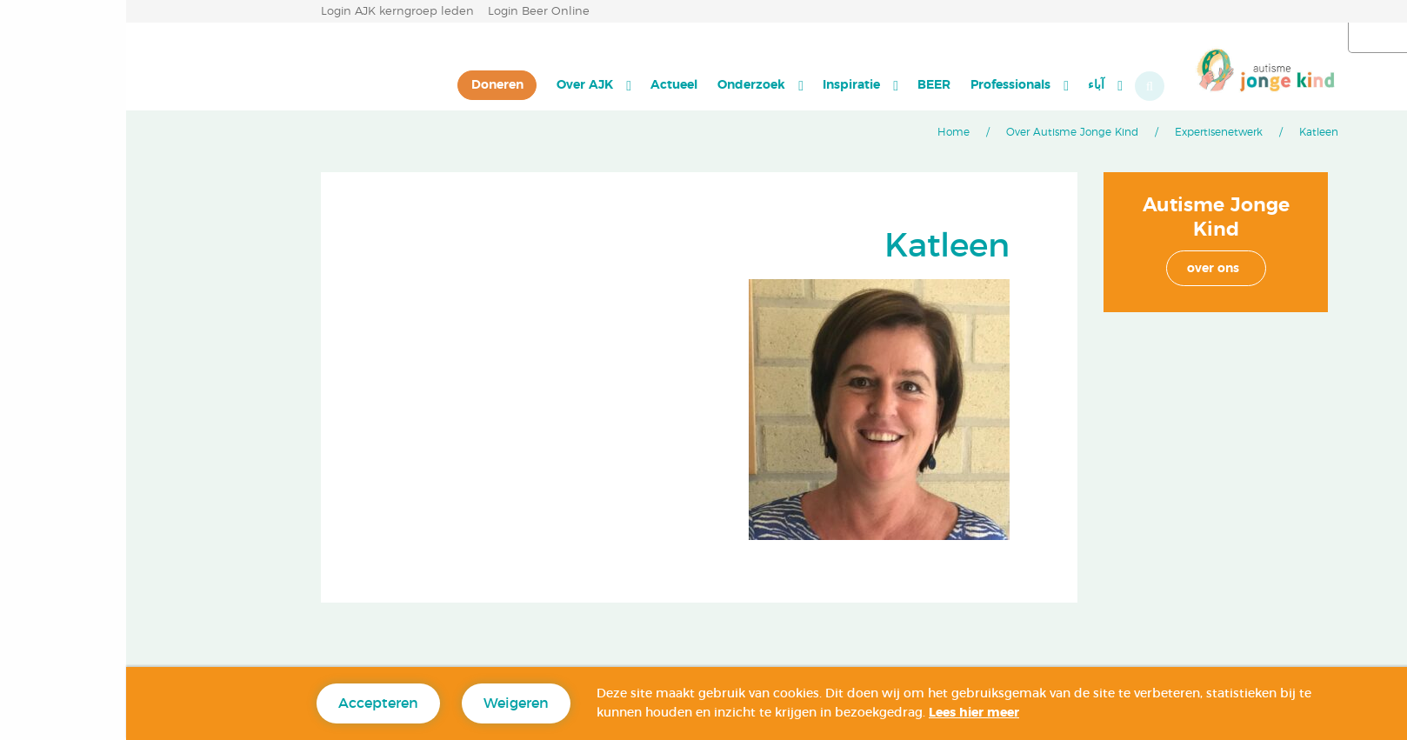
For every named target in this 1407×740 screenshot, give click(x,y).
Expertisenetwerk (1093, 132)
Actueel (547, 84)
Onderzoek (625, 84)
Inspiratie (725, 84)
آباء (970, 84)
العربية (1308, 38)
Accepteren (252, 703)
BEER (807, 84)
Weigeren (390, 703)
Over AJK (458, 84)
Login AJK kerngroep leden (271, 11)
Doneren (371, 84)
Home (827, 132)
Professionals (884, 84)
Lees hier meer (848, 713)
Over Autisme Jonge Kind (946, 132)
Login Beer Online (412, 11)
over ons (1087, 269)
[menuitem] (979, 85)
